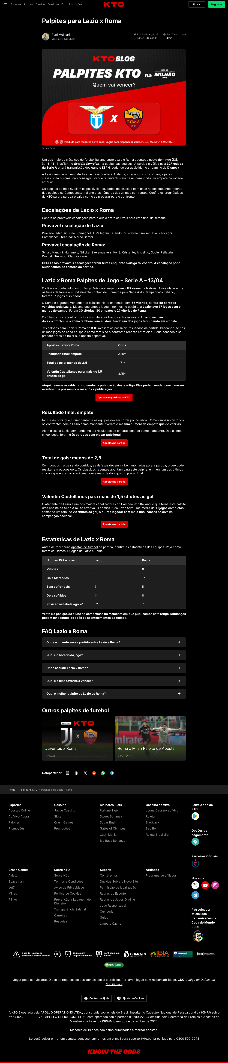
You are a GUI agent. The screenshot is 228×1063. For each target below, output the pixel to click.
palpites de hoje (58, 189)
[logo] (114, 4)
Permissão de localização (118, 887)
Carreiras (60, 915)
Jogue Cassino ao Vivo (162, 810)
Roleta (150, 816)
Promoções (16, 828)
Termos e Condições (68, 881)
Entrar (197, 4)
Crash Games (63, 822)
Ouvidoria (106, 911)
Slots (57, 816)
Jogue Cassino (64, 810)
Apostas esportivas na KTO (114, 397)
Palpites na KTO (28, 789)
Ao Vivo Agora (18, 816)
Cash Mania (108, 834)
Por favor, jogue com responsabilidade (149, 980)
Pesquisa (60, 921)
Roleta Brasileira (157, 834)
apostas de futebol (84, 547)
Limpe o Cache (110, 923)
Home (11, 789)
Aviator (13, 875)
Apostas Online (19, 810)
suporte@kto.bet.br (142, 1038)
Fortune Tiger (109, 810)
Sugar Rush (108, 822)
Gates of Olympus (112, 828)
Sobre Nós (61, 875)
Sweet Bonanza (111, 816)
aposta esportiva (93, 336)
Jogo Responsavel (113, 905)
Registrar (216, 4)
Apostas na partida (114, 442)
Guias (104, 917)
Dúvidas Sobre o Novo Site (119, 881)
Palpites (14, 822)
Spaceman (16, 881)
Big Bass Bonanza (112, 840)
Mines (12, 893)
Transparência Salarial (70, 909)
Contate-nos (109, 875)
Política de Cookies (67, 893)
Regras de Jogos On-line (117, 899)
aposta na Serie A (61, 508)
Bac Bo (151, 828)
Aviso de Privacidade (69, 887)
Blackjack (152, 822)
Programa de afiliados (161, 875)
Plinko (12, 899)
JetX (11, 887)
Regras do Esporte (113, 893)
